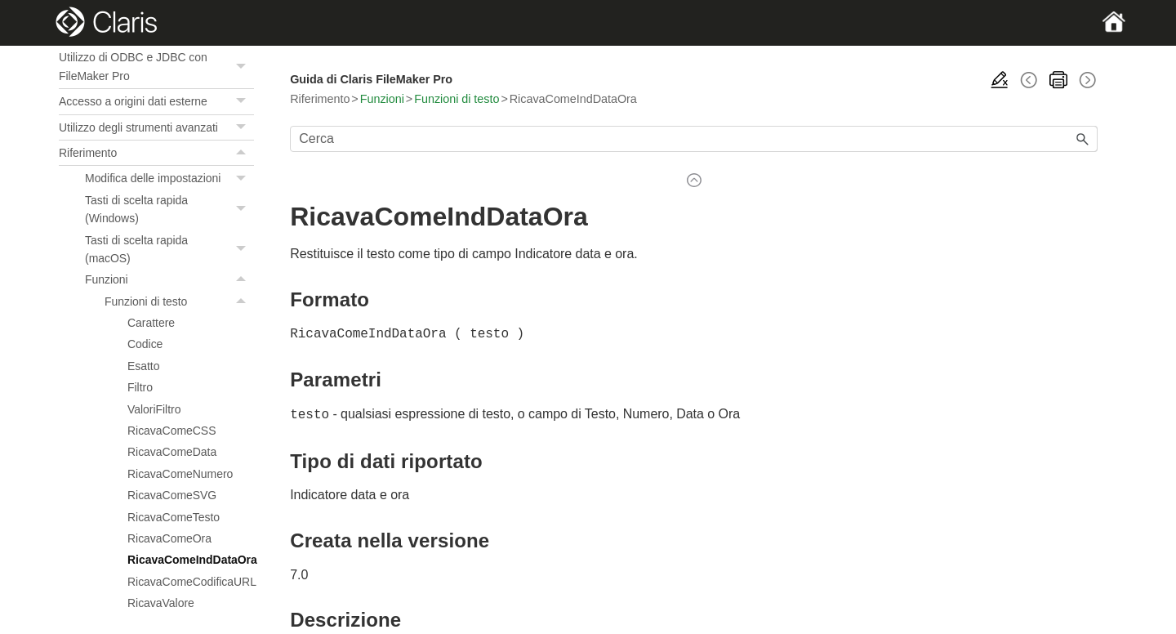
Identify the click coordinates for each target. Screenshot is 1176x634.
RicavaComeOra (169, 538)
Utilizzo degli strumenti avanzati (156, 127)
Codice (145, 343)
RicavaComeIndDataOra (190, 559)
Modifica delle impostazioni (169, 178)
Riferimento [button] (156, 153)
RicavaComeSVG (171, 495)
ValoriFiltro (153, 409)
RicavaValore (160, 602)
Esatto (143, 366)
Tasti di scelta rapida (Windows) (169, 209)
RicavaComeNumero (180, 473)
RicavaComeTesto (173, 517)
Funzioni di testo (179, 301)
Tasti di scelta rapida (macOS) (169, 249)
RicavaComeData (171, 451)
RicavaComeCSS (171, 430)
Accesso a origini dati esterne (156, 101)
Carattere (151, 322)
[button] (242, 66)
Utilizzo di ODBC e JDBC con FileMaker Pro (156, 66)
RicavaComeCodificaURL (190, 581)
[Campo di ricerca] (694, 139)
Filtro (140, 387)
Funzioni (169, 279)
